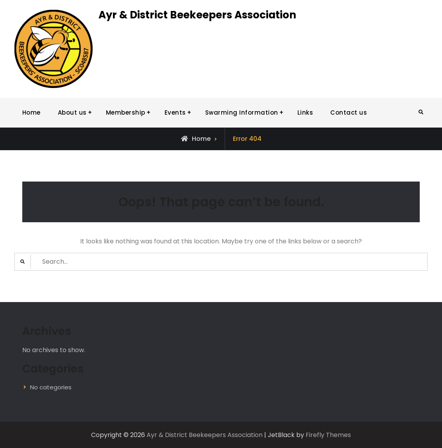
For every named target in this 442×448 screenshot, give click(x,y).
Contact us (348, 112)
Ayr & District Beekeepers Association (197, 15)
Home (31, 112)
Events (175, 112)
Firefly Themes (328, 434)
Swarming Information (241, 112)
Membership (125, 112)
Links (305, 112)
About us (72, 112)
